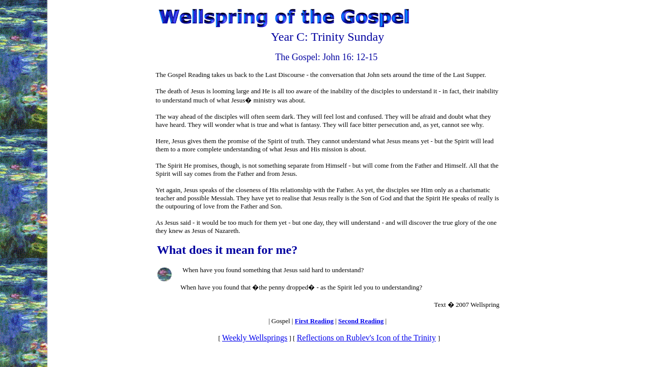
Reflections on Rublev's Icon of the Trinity (366, 337)
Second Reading (361, 321)
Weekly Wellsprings (254, 337)
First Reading (314, 321)
